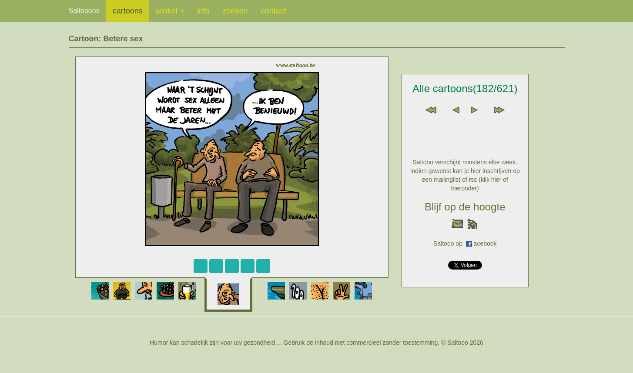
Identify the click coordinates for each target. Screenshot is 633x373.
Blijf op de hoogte (465, 207)
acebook (485, 243)
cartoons (128, 11)
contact (273, 11)
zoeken (235, 11)
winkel (170, 11)
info (203, 11)
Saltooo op (449, 243)
